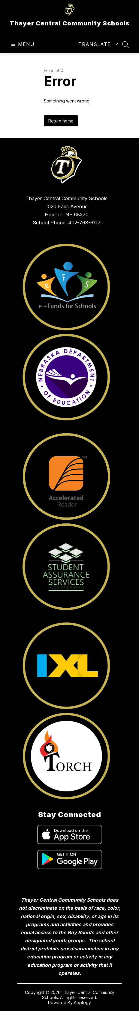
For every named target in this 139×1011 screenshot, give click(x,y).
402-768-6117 (84, 223)
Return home (61, 120)
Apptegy (82, 1002)
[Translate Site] (98, 44)
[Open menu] (22, 44)
